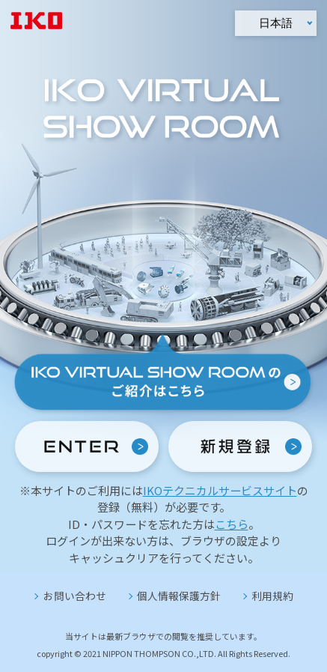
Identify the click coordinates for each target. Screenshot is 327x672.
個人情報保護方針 (179, 595)
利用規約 (272, 595)
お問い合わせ (74, 595)
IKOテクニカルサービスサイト (220, 490)
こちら (231, 524)
